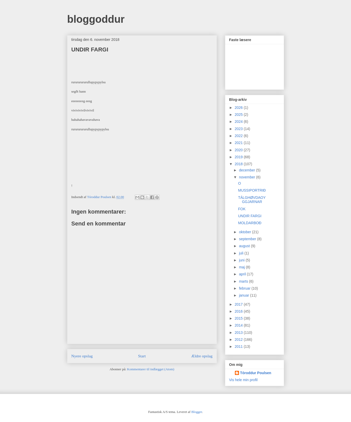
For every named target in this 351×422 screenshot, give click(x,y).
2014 (239, 325)
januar (244, 295)
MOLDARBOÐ (249, 223)
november (247, 177)
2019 (239, 157)
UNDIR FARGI (249, 216)
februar (245, 288)
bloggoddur (96, 19)
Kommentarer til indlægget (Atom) (150, 369)
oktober (245, 232)
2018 (239, 164)
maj (242, 267)
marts (244, 281)
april (243, 274)
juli (241, 253)
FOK (241, 209)
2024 (239, 121)
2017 (239, 304)
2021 (239, 143)
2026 (239, 108)
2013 (239, 332)
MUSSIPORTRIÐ (252, 190)
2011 (239, 346)
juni (242, 260)
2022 (239, 136)
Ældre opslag (202, 356)
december (247, 170)
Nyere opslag (82, 356)
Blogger (196, 412)
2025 (239, 114)
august (245, 246)
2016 (239, 311)
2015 (239, 318)
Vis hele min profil (243, 380)
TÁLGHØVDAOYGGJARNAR (252, 199)
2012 (239, 339)
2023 (239, 129)
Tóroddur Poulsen (255, 373)
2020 (239, 150)
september (248, 239)
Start (142, 356)
